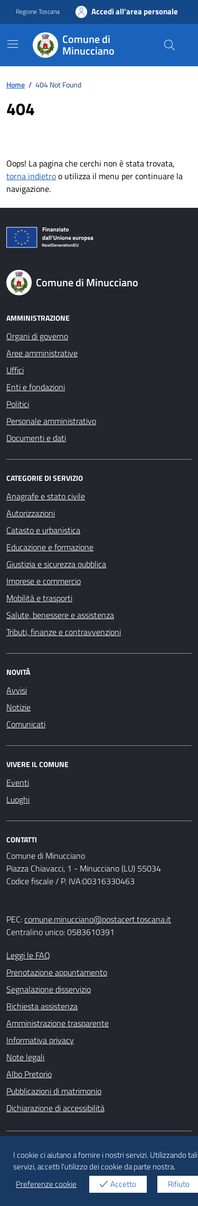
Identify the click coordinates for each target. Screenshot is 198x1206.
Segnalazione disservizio (48, 989)
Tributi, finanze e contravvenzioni (63, 632)
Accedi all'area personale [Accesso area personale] (127, 11)
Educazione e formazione (49, 547)
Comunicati (25, 724)
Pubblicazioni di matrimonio (53, 1091)
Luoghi (18, 799)
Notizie (18, 707)
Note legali (25, 1057)
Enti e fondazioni (35, 387)
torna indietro (31, 176)
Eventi (17, 782)
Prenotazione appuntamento (56, 972)
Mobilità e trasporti (39, 598)
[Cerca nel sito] (169, 45)
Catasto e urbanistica (43, 530)
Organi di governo (37, 336)
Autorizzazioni (30, 513)
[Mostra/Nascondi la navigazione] (12, 44)
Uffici (15, 370)
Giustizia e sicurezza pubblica (56, 564)
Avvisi (16, 690)
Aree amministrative (42, 353)
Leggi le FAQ (28, 955)
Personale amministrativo (51, 421)
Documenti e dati (36, 438)
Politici (17, 404)
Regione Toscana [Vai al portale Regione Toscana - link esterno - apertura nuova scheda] (38, 11)
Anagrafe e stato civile (45, 496)
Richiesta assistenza (42, 1006)
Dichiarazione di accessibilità (55, 1108)
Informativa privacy (40, 1040)
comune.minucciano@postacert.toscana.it (97, 919)
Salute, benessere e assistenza (60, 615)
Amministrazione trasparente (57, 1023)
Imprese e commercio (43, 581)
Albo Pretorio (29, 1074)
